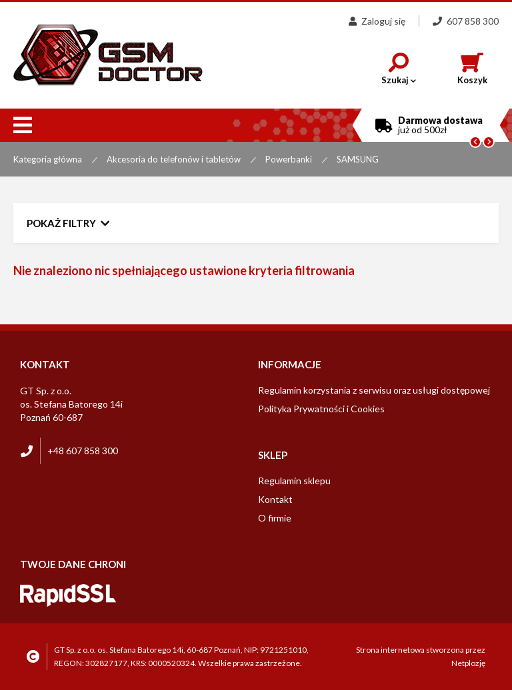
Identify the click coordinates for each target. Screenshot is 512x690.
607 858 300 (466, 21)
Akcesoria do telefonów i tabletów (174, 159)
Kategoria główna (47, 159)
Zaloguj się (377, 21)
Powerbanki (288, 159)
